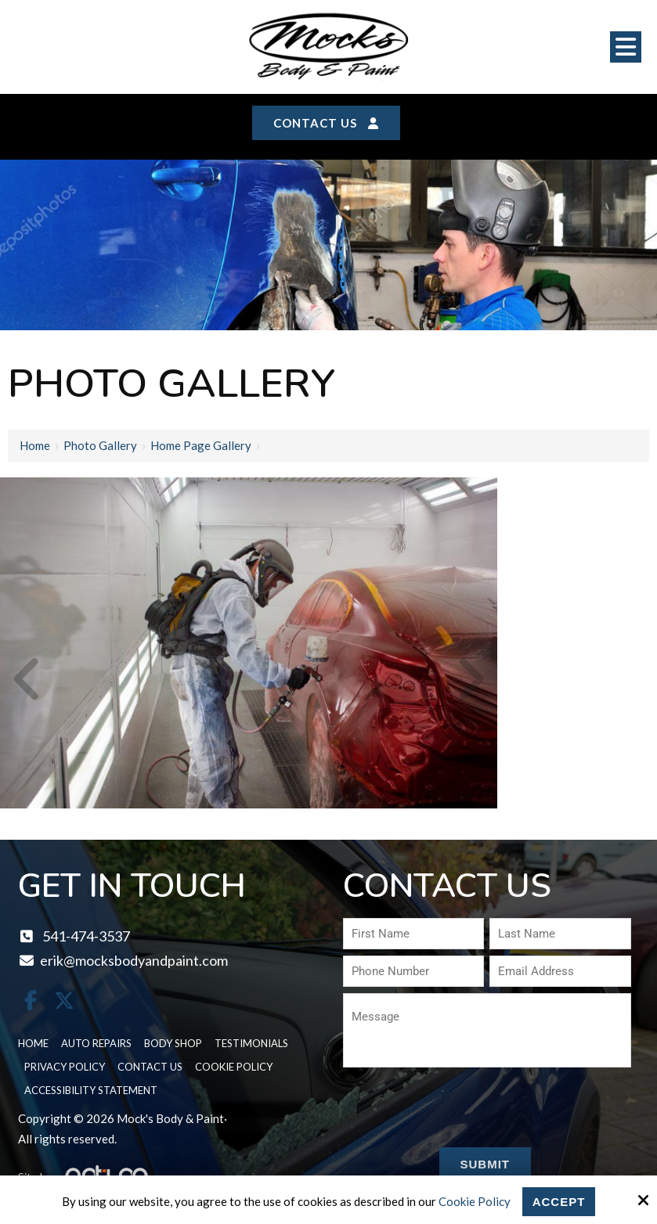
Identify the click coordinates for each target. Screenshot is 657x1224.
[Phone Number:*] (413, 971)
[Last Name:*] (559, 933)
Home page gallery (200, 445)
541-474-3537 (74, 936)
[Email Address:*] (559, 971)
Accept (559, 1201)
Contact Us (326, 123)
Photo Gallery (100, 445)
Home (35, 445)
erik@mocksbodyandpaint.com (123, 960)
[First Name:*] (413, 933)
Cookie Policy (475, 1201)
